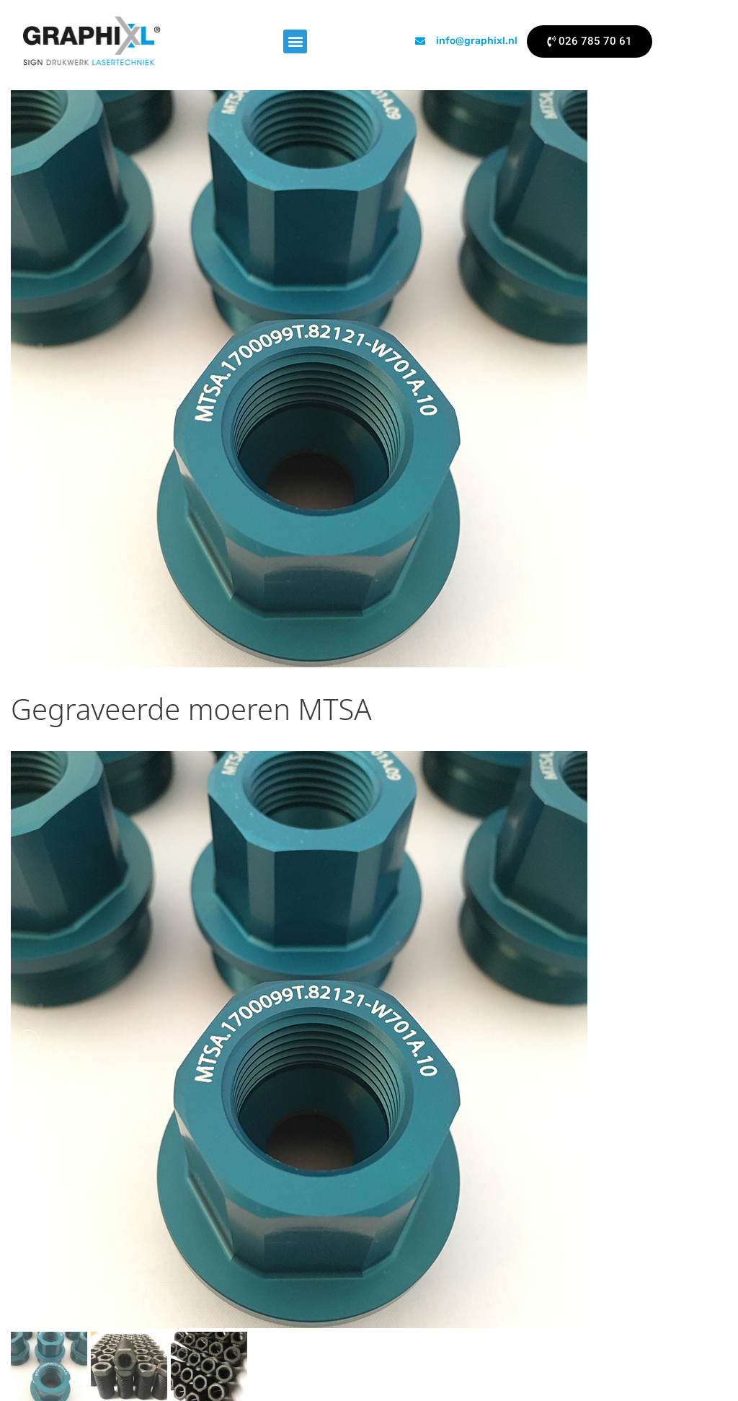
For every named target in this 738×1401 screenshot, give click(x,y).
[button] (295, 41)
